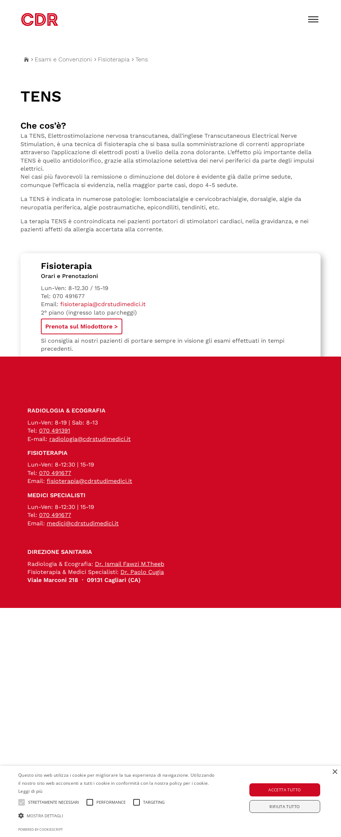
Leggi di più (30, 791)
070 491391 (54, 451)
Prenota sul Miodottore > (81, 326)
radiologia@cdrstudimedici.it (90, 459)
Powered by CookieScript (40, 829)
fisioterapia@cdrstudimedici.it (103, 304)
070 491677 (69, 296)
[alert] (170, 801)
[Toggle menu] (313, 19)
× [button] (334, 772)
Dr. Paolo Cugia (142, 592)
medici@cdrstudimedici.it (83, 543)
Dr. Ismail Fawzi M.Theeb (129, 584)
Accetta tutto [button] (284, 789)
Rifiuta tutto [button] (284, 806)
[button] (117, 816)
